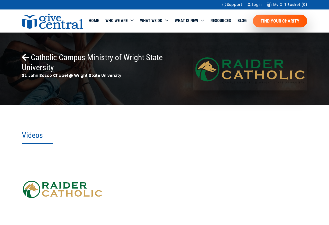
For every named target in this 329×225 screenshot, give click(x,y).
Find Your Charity (280, 21)
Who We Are (116, 20)
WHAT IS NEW (186, 20)
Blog (241, 20)
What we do (151, 20)
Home (94, 20)
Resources (221, 20)
